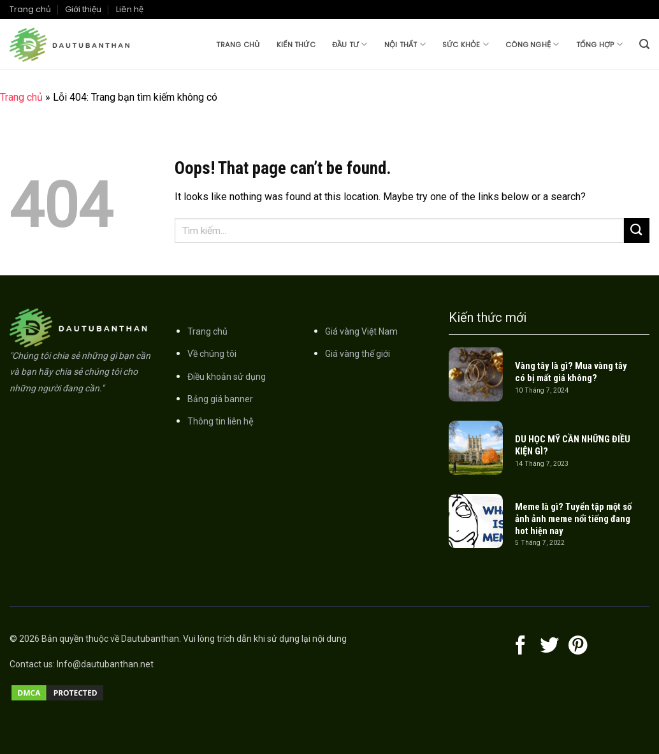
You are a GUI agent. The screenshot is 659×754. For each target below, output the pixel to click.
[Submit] (636, 230)
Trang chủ (30, 9)
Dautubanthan (150, 639)
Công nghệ (532, 44)
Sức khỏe (465, 44)
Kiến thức (296, 45)
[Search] (644, 44)
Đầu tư (350, 44)
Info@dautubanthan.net (105, 664)
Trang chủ (237, 45)
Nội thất (405, 44)
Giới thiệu (83, 9)
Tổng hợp (599, 44)
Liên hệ (129, 9)
